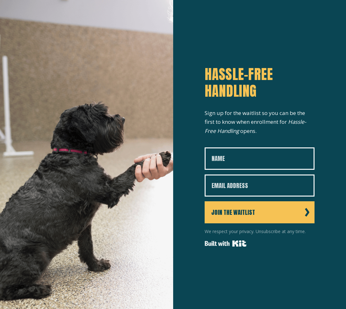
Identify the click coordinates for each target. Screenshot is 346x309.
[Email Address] (260, 186)
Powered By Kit (226, 243)
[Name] (260, 158)
